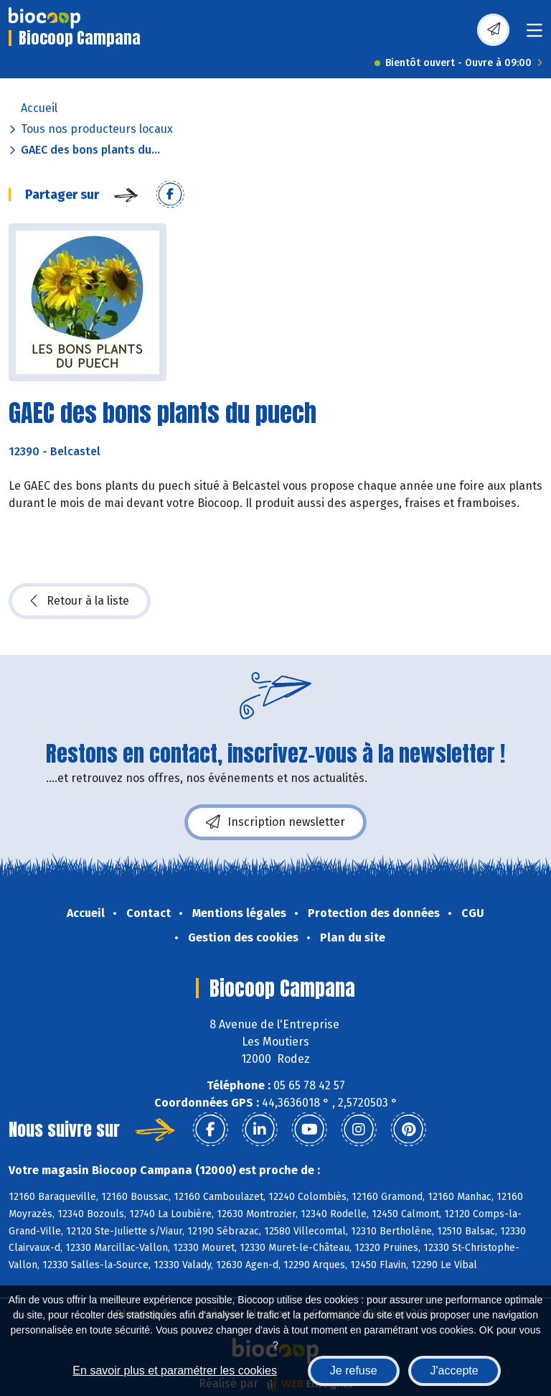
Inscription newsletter (275, 822)
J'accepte (454, 1370)
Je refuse (353, 1370)
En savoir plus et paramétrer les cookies (174, 1370)
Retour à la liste (79, 601)
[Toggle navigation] (534, 35)
